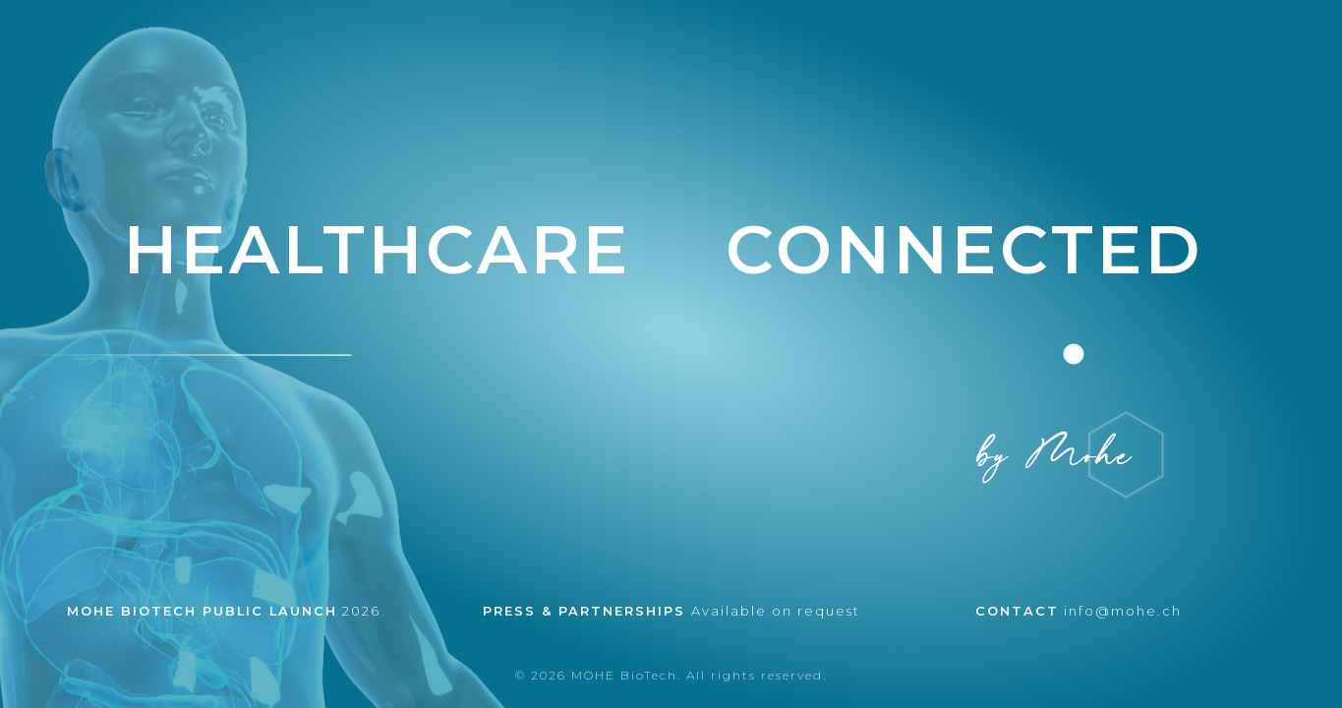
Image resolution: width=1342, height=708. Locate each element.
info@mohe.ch (1078, 611)
